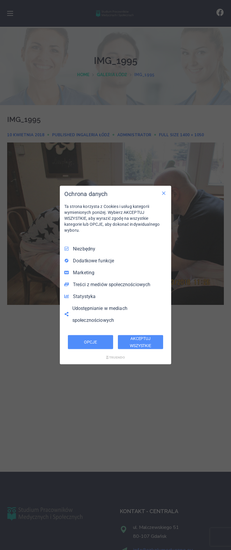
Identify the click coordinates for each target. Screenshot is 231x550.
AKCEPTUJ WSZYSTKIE (140, 342)
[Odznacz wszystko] (163, 193)
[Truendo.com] (115, 357)
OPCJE (90, 341)
